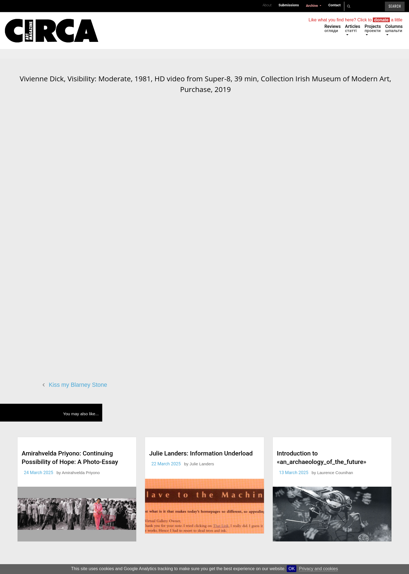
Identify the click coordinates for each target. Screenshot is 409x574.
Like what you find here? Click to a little (355, 20)
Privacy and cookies (318, 568)
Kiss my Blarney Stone (78, 385)
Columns (394, 28)
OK (291, 568)
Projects (373, 28)
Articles (352, 28)
